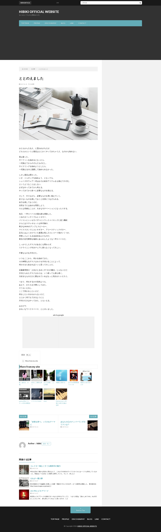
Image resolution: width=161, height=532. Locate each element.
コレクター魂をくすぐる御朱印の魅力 (45, 466)
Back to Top (80, 510)
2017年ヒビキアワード (39, 491)
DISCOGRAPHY (50, 23)
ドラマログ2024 (36, 401)
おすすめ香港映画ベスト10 (73, 383)
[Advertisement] (80, 43)
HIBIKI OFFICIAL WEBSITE (39, 11)
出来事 (32, 84)
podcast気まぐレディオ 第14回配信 (24, 402)
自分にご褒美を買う (36, 383)
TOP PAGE (25, 23)
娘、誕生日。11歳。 (24, 383)
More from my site (30, 361)
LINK (72, 23)
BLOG (63, 23)
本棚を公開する (60, 382)
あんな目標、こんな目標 (49, 383)
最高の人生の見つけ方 (85, 383)
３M (58, 3)
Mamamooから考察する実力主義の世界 (61, 403)
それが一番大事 (36, 478)
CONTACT (82, 23)
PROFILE (37, 23)
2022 (45, 401)
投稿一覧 (46, 444)
